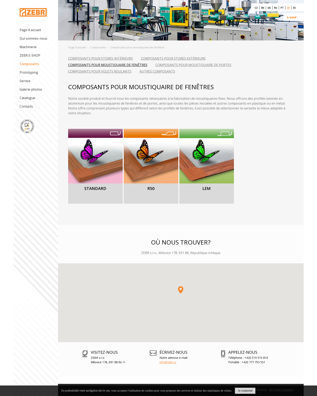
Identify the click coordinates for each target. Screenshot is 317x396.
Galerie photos (31, 89)
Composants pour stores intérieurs (100, 58)
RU (275, 8)
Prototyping (29, 72)
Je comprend (245, 390)
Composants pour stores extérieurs (173, 58)
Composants (29, 64)
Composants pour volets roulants (99, 71)
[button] (180, 289)
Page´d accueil (30, 30)
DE (269, 8)
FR (288, 8)
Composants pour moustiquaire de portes (193, 65)
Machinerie (28, 47)
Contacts (26, 106)
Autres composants (157, 71)
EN (262, 8)
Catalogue (27, 98)
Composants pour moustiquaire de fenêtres (107, 65)
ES (294, 8)
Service (25, 81)
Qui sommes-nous (33, 38)
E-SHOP (292, 17)
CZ (256, 8)
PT (282, 8)
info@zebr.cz (168, 362)
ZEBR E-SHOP (30, 55)
